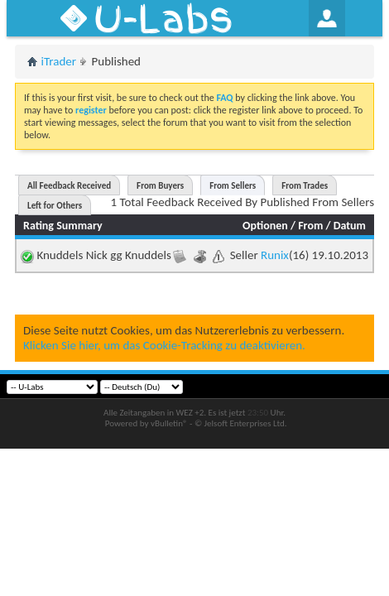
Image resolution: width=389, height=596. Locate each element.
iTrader (59, 61)
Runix (275, 255)
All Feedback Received (69, 185)
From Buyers (160, 185)
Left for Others (54, 205)
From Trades (304, 185)
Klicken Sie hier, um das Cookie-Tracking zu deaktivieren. (164, 345)
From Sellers (232, 185)
